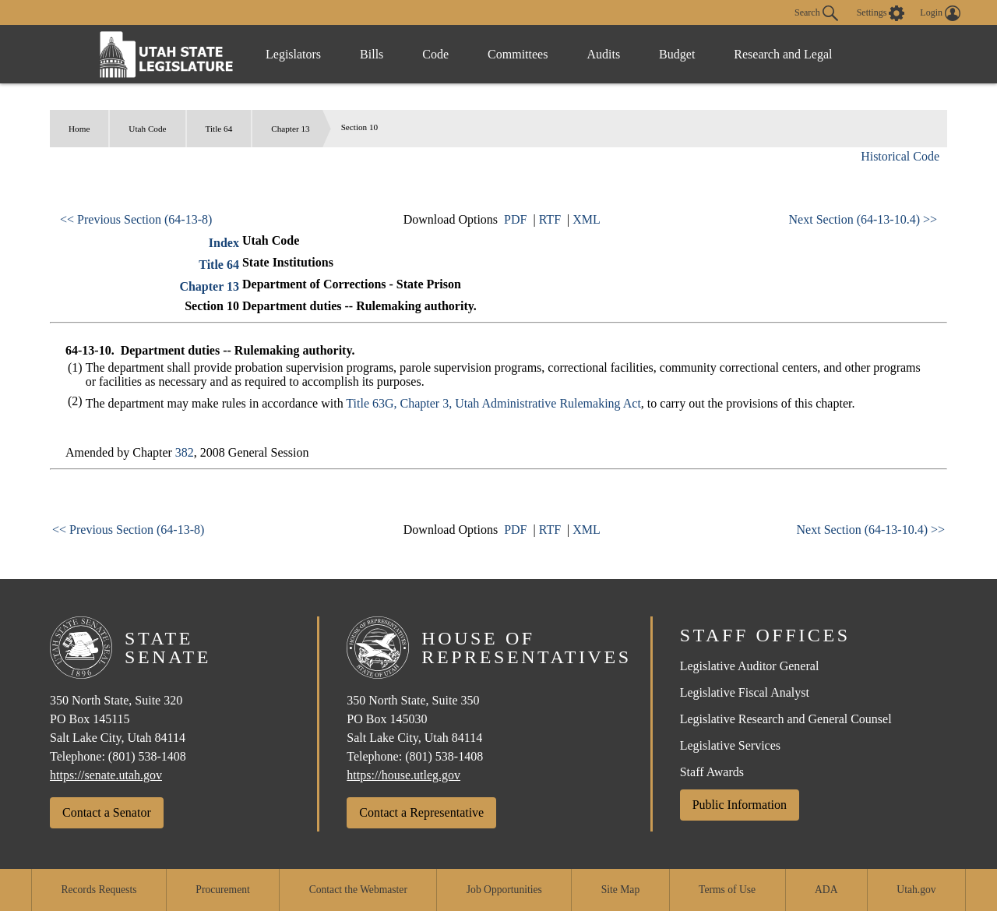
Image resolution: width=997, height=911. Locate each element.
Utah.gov (916, 889)
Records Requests (98, 889)
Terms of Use (727, 889)
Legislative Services (730, 745)
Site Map (620, 889)
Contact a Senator (106, 812)
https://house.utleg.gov (403, 775)
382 (184, 452)
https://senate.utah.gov (106, 775)
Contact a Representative (421, 812)
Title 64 (219, 128)
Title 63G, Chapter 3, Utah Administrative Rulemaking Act (493, 403)
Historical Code (900, 156)
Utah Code (147, 128)
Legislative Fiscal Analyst (744, 692)
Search (816, 13)
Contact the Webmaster (358, 889)
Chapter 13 (290, 128)
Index (224, 242)
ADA (826, 889)
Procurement (222, 889)
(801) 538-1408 (147, 756)
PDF (515, 219)
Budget (677, 54)
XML (586, 219)
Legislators (293, 54)
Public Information (739, 804)
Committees (518, 54)
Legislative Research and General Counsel (786, 719)
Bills (371, 54)
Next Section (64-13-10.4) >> (863, 219)
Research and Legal (783, 54)
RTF (550, 219)
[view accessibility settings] (880, 13)
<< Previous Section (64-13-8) (136, 219)
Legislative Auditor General (749, 666)
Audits (603, 54)
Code (435, 54)
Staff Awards (712, 772)
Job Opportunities (504, 889)
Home (79, 128)
